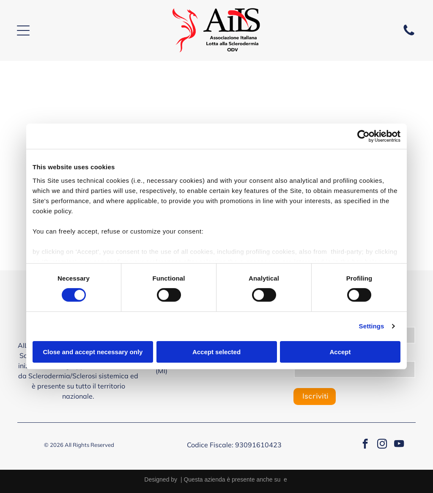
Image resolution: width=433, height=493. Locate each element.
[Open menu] (23, 30)
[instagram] (382, 444)
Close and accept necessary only (93, 351)
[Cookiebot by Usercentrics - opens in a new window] (363, 136)
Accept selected (216, 351)
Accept (340, 351)
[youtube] (399, 444)
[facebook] (365, 444)
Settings (371, 326)
